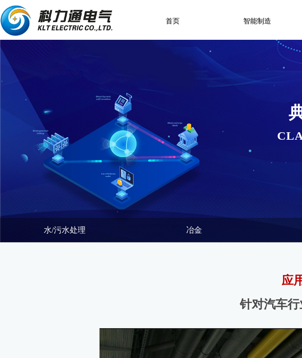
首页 (173, 21)
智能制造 (257, 21)
